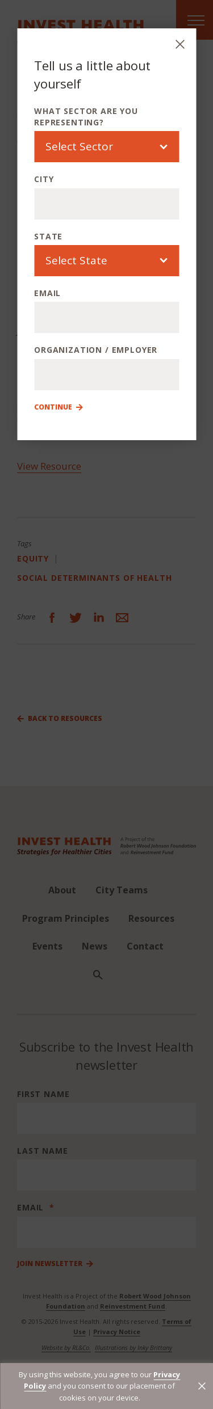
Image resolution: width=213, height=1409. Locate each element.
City (43, 179)
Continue (53, 407)
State (48, 236)
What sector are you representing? (86, 117)
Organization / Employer (95, 349)
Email (47, 293)
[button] (202, 1386)
